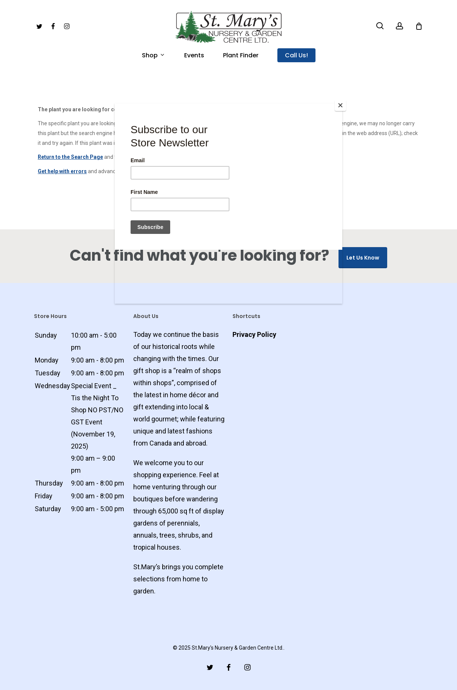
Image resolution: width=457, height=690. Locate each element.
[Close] (340, 105)
